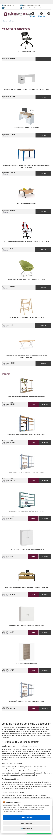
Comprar (43, 59)
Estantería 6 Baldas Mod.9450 (26, 663)
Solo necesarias (26, 823)
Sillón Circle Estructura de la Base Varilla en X (26, 280)
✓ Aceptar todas (26, 817)
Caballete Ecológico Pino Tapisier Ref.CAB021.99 (26, 318)
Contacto (33, 14)
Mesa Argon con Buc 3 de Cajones (26, 127)
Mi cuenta (41, 14)
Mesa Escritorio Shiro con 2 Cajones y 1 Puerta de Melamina (26, 89)
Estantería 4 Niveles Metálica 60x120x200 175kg (26, 701)
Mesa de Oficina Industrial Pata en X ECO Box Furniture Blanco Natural (26, 356)
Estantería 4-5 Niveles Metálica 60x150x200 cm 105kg (26, 435)
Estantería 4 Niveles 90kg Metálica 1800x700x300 (26, 511)
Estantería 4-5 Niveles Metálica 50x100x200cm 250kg (26, 397)
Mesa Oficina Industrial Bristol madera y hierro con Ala (26, 587)
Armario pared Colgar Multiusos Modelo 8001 (26, 625)
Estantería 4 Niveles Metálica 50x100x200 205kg (26, 473)
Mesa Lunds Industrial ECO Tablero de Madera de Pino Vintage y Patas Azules (26, 166)
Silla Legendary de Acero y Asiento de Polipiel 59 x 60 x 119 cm (27, 242)
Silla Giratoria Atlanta (26, 51)
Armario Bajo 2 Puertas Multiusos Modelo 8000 (26, 549)
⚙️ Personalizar (26, 828)
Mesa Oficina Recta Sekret (26, 204)
